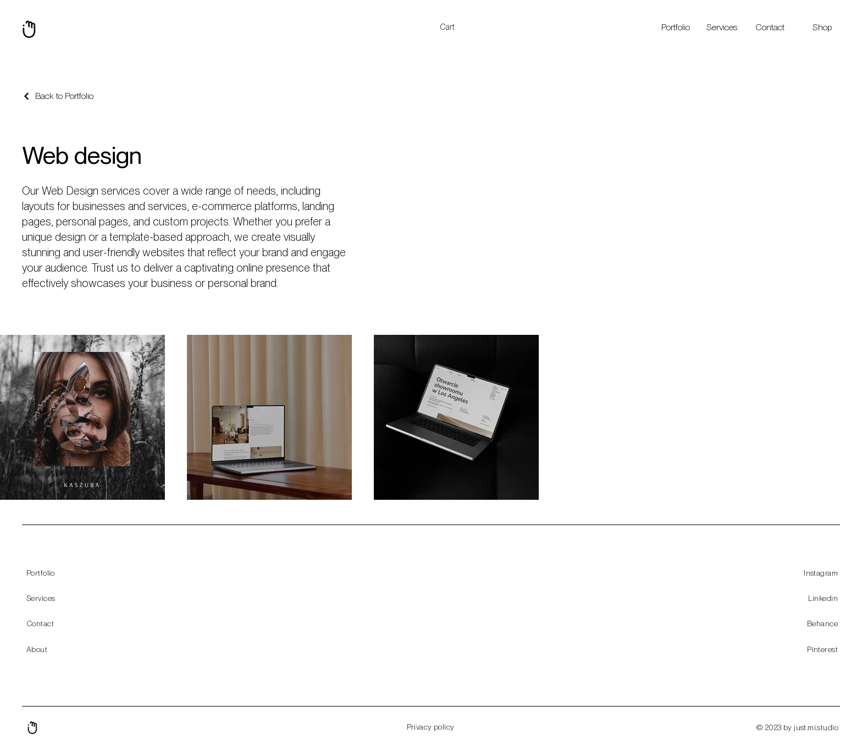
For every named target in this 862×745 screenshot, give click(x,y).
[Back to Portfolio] (57, 96)
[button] (454, 27)
